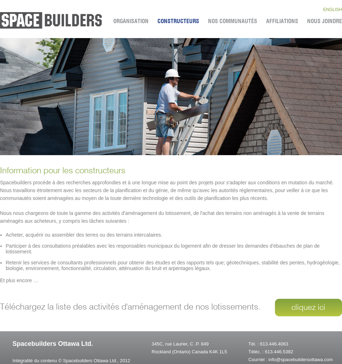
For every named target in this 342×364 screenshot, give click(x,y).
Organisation (131, 21)
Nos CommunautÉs (232, 21)
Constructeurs (178, 21)
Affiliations (282, 21)
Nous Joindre (324, 21)
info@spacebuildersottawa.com (301, 359)
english (332, 9)
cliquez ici (308, 308)
